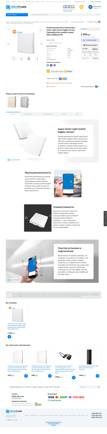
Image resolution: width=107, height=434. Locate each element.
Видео (76, 114)
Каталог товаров (11, 15)
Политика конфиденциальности (53, 422)
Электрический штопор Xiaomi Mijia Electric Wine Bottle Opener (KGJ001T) (88, 367)
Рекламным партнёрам (53, 423)
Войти (92, 1)
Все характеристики (51, 59)
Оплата (23, 1)
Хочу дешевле (52, 86)
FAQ (68, 1)
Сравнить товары (94, 22)
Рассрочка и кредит (30, 1)
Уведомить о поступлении (93, 29)
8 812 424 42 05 (97, 415)
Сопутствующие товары (47, 114)
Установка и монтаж (15, 1)
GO (99, 387)
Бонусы (64, 1)
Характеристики (28, 114)
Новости (43, 1)
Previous (8, 44)
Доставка (8, 1)
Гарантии (38, 1)
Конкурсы (53, 425)
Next (41, 44)
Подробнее (95, 58)
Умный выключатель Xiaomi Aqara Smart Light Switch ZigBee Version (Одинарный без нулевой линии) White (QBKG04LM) (17, 326)
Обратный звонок (67, 10)
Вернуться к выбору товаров (77, 21)
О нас (51, 1)
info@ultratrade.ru (17, 398)
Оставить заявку (89, 40)
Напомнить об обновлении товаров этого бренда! (60, 83)
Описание (13, 114)
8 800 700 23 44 (69, 7)
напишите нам (65, 296)
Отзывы (64, 114)
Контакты (56, 1)
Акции (60, 1)
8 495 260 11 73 (68, 6)
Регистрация (98, 1)
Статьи (47, 1)
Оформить (95, 49)
